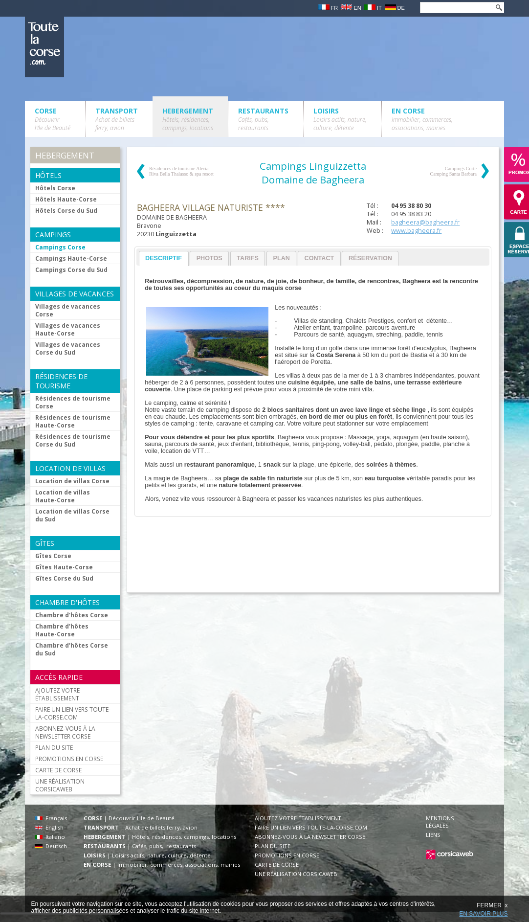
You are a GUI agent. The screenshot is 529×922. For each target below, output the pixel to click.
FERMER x (492, 905)
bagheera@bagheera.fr (425, 222)
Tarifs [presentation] (248, 258)
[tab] (164, 258)
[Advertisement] (312, 559)
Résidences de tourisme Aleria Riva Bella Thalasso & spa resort (181, 171)
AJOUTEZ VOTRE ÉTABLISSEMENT (57, 694)
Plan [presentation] (281, 258)
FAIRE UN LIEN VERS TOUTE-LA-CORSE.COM (72, 713)
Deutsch (51, 846)
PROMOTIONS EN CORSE (69, 759)
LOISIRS (340, 119)
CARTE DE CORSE (58, 770)
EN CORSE (422, 119)
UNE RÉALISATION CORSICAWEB (60, 785)
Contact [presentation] (319, 258)
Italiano (50, 836)
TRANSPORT (116, 119)
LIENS (433, 834)
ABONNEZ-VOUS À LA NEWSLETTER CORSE (65, 732)
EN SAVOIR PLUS (483, 913)
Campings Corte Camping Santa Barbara (453, 171)
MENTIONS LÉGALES (440, 821)
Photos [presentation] (209, 258)
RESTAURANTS (263, 119)
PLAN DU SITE (54, 747)
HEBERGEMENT (187, 119)
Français (51, 818)
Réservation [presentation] (370, 258)
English (49, 827)
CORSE (52, 119)
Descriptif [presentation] (163, 258)
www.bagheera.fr (416, 230)
